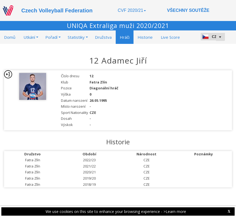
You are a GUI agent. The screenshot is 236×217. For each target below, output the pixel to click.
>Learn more (174, 211)
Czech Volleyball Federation (57, 10)
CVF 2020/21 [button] (132, 10)
